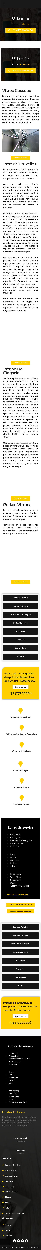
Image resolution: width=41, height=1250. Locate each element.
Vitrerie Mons (21, 787)
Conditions (20, 1151)
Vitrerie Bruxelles (20, 717)
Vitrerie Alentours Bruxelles (21, 734)
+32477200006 (20, 693)
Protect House (13, 1112)
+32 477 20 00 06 (20, 1138)
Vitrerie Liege (20, 770)
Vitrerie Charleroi (21, 751)
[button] (4, 4)
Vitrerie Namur (22, 804)
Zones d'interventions (17, 894)
